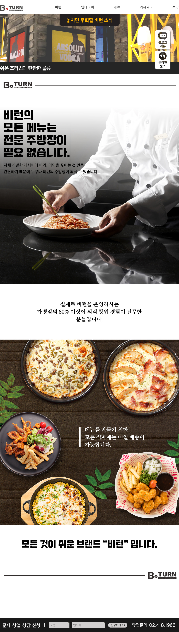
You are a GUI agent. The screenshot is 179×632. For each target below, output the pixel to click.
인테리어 (87, 7)
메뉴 (117, 7)
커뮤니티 (146, 7)
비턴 (58, 7)
